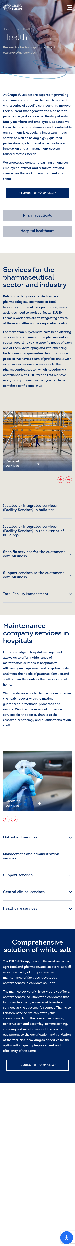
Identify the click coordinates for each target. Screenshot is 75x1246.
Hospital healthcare (38, 231)
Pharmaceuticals (37, 216)
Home (6, 29)
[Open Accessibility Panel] (66, 1237)
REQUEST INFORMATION (37, 192)
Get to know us (18, 1225)
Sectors (16, 29)
